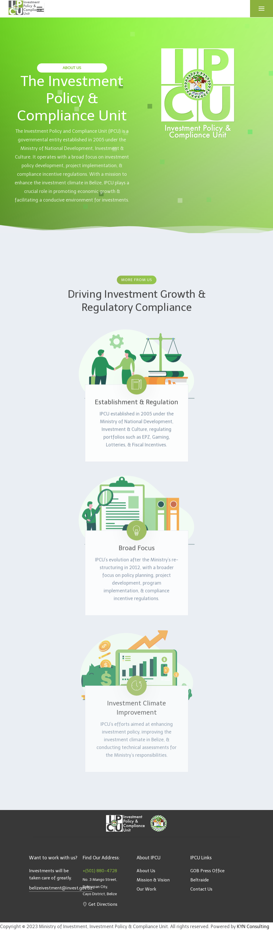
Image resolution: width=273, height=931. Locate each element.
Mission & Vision (153, 880)
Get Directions (100, 904)
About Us (146, 870)
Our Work (146, 889)
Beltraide (199, 880)
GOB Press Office (207, 870)
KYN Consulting (253, 926)
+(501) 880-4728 (100, 870)
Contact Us (201, 889)
